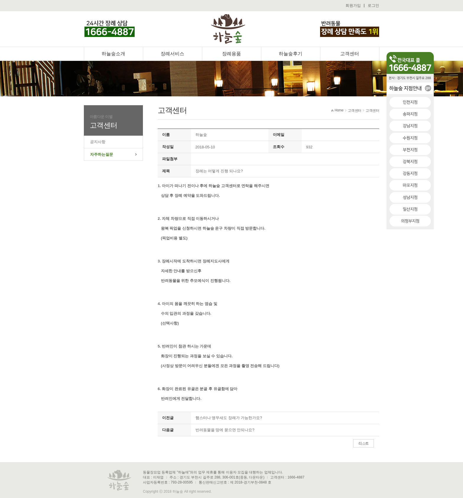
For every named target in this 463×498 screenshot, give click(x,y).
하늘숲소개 (113, 53)
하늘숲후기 (290, 53)
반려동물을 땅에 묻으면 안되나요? (225, 430)
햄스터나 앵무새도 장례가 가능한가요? (228, 418)
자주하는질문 (101, 154)
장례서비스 (172, 53)
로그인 (373, 5)
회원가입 (353, 5)
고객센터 (349, 53)
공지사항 (97, 141)
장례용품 (231, 53)
